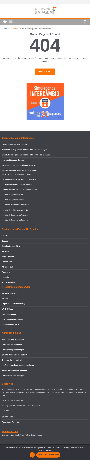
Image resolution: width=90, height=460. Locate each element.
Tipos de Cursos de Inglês (12, 360)
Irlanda (5, 236)
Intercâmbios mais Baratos (13, 160)
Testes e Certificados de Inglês (14, 370)
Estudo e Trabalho (9, 293)
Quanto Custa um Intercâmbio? (15, 144)
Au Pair (5, 299)
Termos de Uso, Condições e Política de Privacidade (22, 435)
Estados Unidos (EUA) (11, 246)
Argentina (6, 272)
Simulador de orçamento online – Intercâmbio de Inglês (25, 150)
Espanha (5, 277)
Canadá (5, 241)
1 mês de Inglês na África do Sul (15, 210)
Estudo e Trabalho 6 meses (20, 174)
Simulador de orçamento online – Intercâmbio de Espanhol (26, 155)
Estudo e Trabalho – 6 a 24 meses (23, 179)
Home (15, 29)
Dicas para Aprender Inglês (13, 350)
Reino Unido (7, 262)
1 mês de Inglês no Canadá (14, 200)
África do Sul (7, 267)
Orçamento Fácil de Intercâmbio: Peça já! (19, 165)
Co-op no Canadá (9, 314)
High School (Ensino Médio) (13, 304)
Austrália (5, 251)
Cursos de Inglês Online (12, 344)
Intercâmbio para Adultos (12, 319)
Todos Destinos (8, 282)
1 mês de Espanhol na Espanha (15, 220)
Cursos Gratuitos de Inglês (13, 376)
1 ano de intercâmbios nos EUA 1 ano (17, 205)
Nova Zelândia (8, 256)
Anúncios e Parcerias (11, 422)
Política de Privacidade (48, 455)
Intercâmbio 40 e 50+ (10, 325)
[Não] (87, 452)
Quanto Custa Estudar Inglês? (14, 355)
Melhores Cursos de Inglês (13, 339)
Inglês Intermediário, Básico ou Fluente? (18, 365)
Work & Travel (7, 309)
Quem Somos (7, 417)
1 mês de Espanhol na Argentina (15, 215)
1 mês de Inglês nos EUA (13, 195)
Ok (32, 455)
